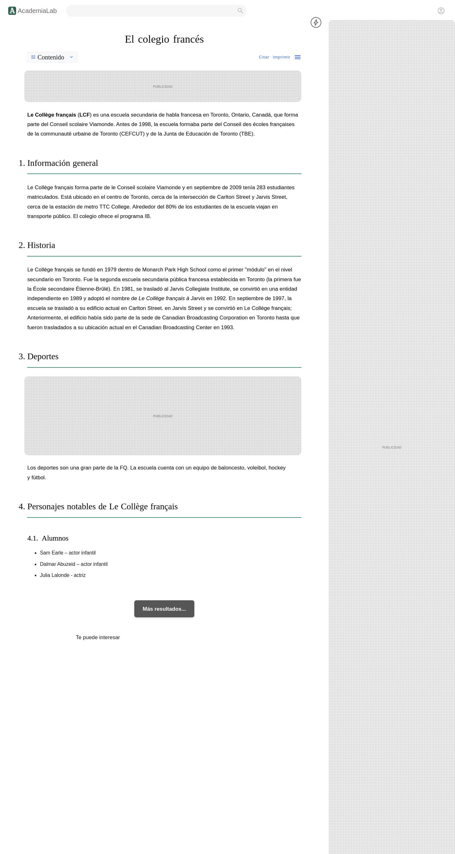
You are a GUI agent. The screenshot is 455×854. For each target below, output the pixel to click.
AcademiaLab (37, 10)
